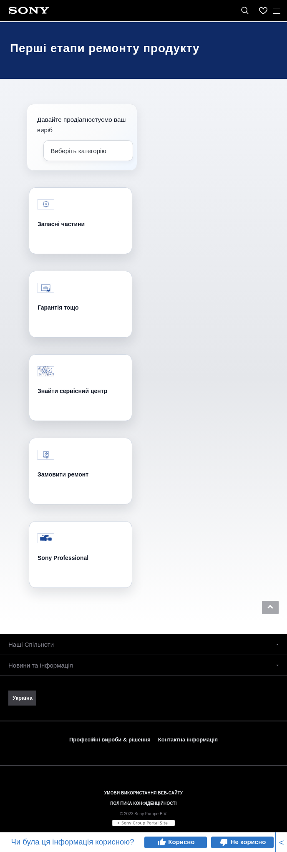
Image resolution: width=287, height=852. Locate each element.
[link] (22, 698)
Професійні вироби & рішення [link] (110, 739)
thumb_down (224, 842)
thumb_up (161, 842)
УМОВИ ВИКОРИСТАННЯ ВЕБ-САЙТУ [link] (143, 793)
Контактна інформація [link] (188, 739)
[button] (270, 607)
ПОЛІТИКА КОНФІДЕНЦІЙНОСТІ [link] (143, 803)
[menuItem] (263, 10)
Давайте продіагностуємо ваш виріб (81, 125)
